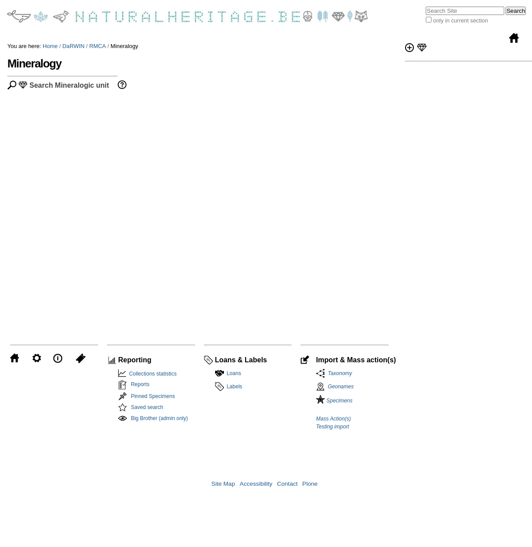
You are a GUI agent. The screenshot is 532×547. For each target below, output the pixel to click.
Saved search (147, 407)
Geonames (341, 386)
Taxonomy (338, 373)
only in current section (460, 20)
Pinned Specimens (153, 396)
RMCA (97, 46)
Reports (140, 384)
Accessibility (256, 483)
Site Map (223, 483)
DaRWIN (74, 46)
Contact (287, 483)
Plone (310, 483)
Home (50, 46)
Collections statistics (151, 374)
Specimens (334, 401)
